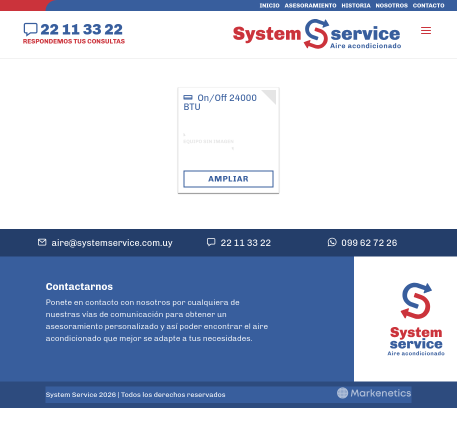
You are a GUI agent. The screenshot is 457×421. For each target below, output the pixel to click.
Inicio (270, 5)
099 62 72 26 (370, 243)
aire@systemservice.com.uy (112, 243)
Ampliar (228, 179)
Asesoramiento (310, 5)
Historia (356, 5)
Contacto (428, 5)
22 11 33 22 (81, 29)
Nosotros (392, 5)
